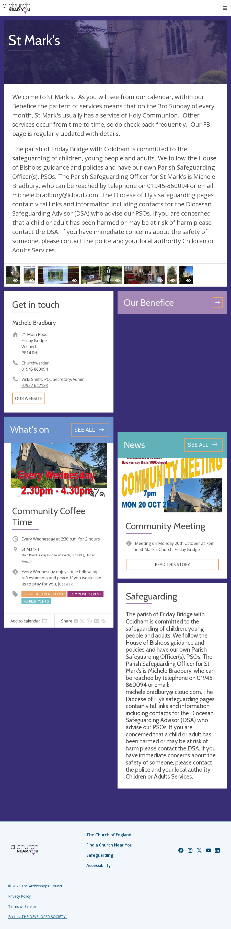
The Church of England (108, 835)
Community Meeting (165, 526)
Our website (28, 398)
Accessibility (98, 865)
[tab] (29, 621)
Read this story (172, 564)
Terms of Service (22, 906)
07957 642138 (34, 385)
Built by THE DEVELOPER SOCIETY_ (37, 916)
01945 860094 (34, 369)
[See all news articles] (203, 445)
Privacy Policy (19, 896)
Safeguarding (99, 855)
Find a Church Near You (109, 845)
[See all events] (90, 430)
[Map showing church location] (172, 373)
